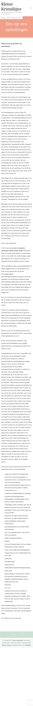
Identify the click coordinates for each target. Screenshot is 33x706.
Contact (12, 634)
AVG (21, 634)
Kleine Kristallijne (11, 6)
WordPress (28, 645)
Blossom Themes (6, 645)
